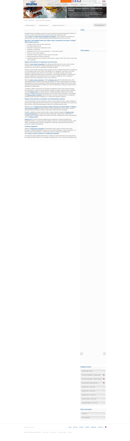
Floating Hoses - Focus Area (89, 395)
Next (104, 353)
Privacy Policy (46, 432)
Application (74, 5)
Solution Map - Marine (87, 371)
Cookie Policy (53, 432)
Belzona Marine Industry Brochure (90, 383)
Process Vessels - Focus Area (89, 399)
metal (30, 36)
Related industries (29, 25)
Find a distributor (86, 417)
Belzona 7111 (28, 119)
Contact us (84, 413)
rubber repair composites (37, 80)
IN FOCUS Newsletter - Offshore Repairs (92, 379)
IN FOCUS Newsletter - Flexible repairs (91, 375)
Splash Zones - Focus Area (88, 387)
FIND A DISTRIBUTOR (66, 1)
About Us (50, 5)
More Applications (99, 25)
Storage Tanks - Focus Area (88, 391)
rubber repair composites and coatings (45, 36)
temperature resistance (52, 133)
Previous (81, 353)
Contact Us (83, 5)
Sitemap (70, 432)
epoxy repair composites (37, 64)
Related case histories (58, 25)
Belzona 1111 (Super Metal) (61, 106)
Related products (43, 25)
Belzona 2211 (53, 80)
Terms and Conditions (62, 432)
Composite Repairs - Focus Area (90, 402)
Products (58, 5)
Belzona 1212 (34, 91)
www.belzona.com (31, 3)
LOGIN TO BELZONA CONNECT (89, 1)
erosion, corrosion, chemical (35, 133)
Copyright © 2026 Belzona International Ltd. (32, 432)
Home (69, 427)
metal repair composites (37, 128)
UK (105, 427)
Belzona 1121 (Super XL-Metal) (44, 106)
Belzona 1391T (33, 117)
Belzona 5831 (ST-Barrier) (34, 95)
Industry (65, 5)
